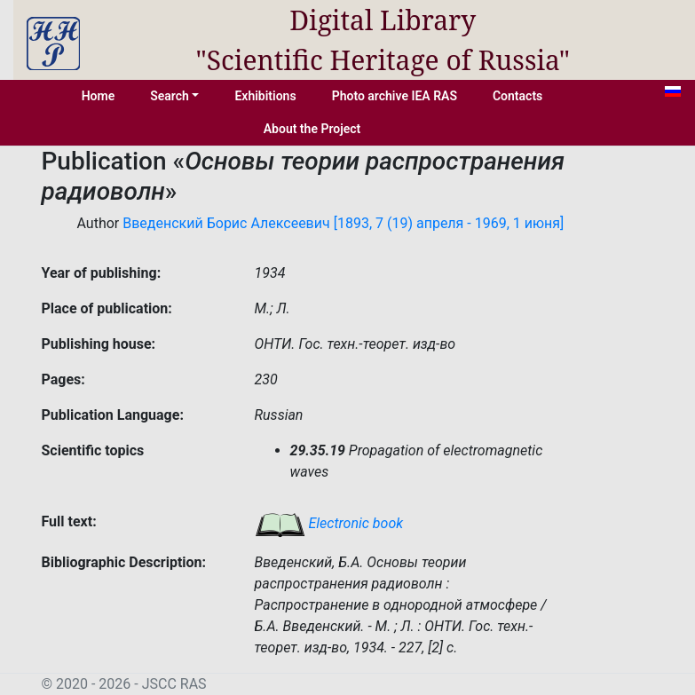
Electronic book (329, 523)
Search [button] (169, 96)
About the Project (312, 129)
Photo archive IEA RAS (394, 96)
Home (98, 96)
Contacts (517, 96)
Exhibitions (265, 96)
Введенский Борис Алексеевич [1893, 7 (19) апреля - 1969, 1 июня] (343, 223)
